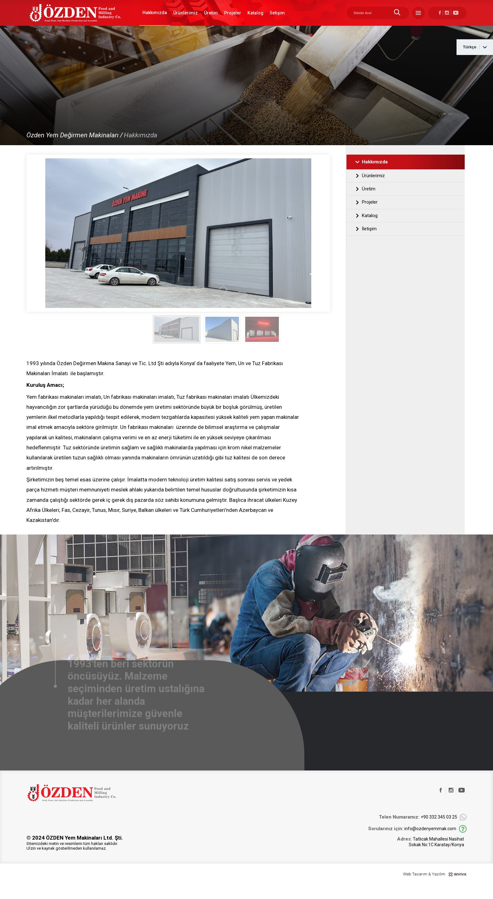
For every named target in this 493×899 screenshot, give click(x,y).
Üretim (211, 19)
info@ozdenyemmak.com (412, 842)
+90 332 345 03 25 (418, 831)
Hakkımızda (154, 19)
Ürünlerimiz (185, 19)
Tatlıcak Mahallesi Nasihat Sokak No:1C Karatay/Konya (430, 855)
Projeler (232, 19)
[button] (326, 342)
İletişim (277, 19)
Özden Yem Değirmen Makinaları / (74, 148)
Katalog (255, 19)
